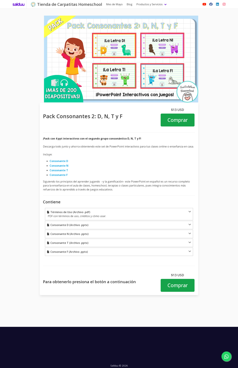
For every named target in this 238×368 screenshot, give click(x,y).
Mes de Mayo (114, 4)
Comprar (177, 120)
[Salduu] (19, 4)
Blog (129, 4)
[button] (119, 214)
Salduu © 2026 (119, 365)
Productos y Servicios (149, 4)
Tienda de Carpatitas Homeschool (69, 4)
